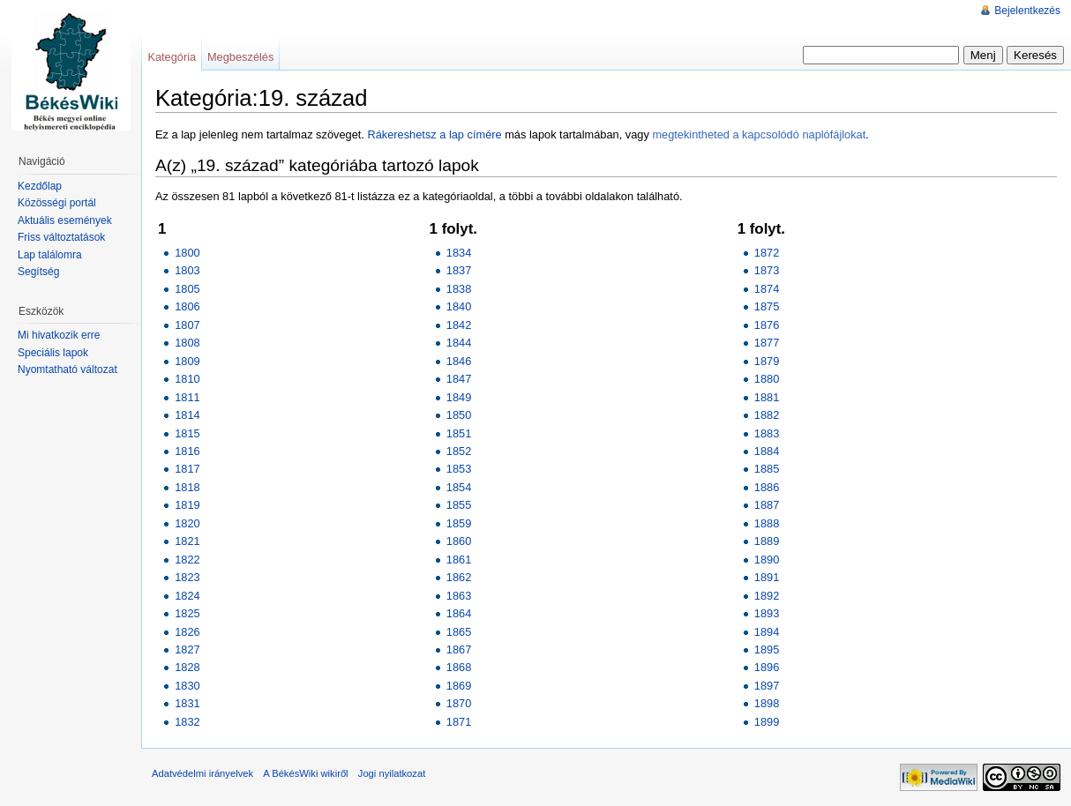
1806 (187, 306)
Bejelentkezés (1027, 10)
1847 (458, 378)
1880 (766, 378)
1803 (187, 270)
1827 (187, 649)
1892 (766, 595)
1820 (187, 523)
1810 (187, 378)
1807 (187, 325)
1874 (766, 288)
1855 (458, 504)
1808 (187, 342)
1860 (458, 541)
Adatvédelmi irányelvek (202, 773)
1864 (458, 613)
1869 (458, 685)
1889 (766, 541)
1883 (766, 433)
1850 (458, 415)
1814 (187, 415)
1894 (766, 631)
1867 (458, 649)
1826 (187, 631)
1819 (187, 504)
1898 (766, 703)
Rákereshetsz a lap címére (434, 134)
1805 (187, 288)
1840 (458, 306)
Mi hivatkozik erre (59, 335)
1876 (766, 325)
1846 (458, 361)
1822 (187, 559)
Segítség (38, 271)
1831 (187, 703)
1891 (766, 577)
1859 (458, 523)
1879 (766, 361)
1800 (187, 252)
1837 (458, 270)
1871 (458, 721)
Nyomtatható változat (67, 369)
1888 (766, 523)
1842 (458, 325)
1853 (458, 468)
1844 (458, 342)
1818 (187, 487)
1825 (187, 613)
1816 (187, 451)
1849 (458, 397)
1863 (458, 595)
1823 (187, 577)
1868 (458, 667)
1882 (766, 415)
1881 (766, 397)
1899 (766, 721)
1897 (766, 685)
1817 (187, 468)
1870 (458, 703)
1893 (766, 613)
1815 (187, 433)
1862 (458, 577)
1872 (766, 252)
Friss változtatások (61, 237)
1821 (187, 541)
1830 (187, 685)
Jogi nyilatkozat (392, 773)
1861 (458, 559)
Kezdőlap (40, 186)
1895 (766, 649)
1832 (187, 721)
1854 (458, 487)
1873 (766, 270)
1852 (458, 451)
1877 (766, 342)
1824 (187, 595)
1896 (766, 667)
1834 (458, 252)
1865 (458, 631)
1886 (766, 487)
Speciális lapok (53, 353)
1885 (766, 468)
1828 (187, 667)
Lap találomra (50, 255)
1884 (766, 451)
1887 (766, 504)
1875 (766, 306)
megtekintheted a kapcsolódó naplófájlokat (758, 134)
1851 (458, 433)
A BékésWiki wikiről (305, 773)
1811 (187, 397)
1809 (187, 361)
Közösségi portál (57, 203)
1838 (458, 288)
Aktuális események (65, 220)
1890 (766, 559)
